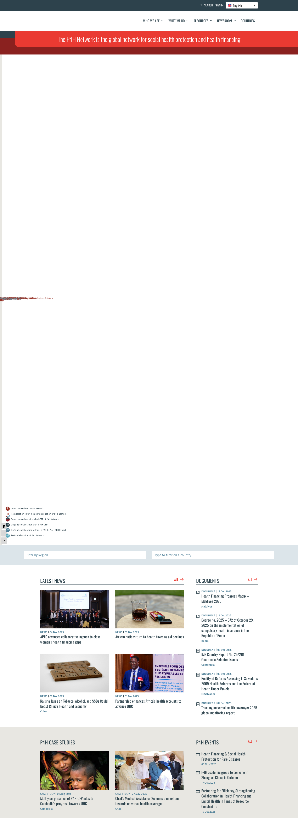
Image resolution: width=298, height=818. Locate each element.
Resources (200, 20)
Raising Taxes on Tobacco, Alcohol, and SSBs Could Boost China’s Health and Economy (74, 703)
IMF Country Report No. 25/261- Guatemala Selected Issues (223, 657)
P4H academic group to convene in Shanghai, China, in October (224, 775)
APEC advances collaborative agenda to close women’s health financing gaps (70, 639)
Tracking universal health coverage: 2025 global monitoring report (229, 710)
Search (205, 5)
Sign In (217, 5)
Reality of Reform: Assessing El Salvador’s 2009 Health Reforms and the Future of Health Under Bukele (229, 683)
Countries (248, 20)
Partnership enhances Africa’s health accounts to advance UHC (148, 703)
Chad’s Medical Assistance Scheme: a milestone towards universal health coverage (147, 801)
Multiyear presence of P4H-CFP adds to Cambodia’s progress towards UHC (67, 801)
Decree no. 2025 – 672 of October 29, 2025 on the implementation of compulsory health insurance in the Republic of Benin (227, 627)
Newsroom (224, 20)
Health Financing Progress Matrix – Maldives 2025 (225, 598)
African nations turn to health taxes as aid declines (149, 636)
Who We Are (151, 20)
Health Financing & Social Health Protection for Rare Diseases (223, 756)
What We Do (176, 20)
